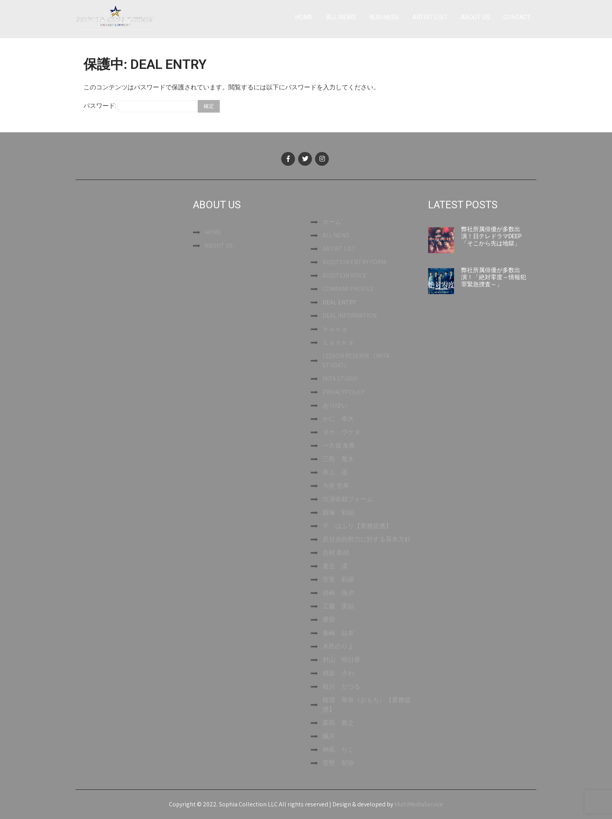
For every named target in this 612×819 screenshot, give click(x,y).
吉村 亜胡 (336, 552)
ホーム (332, 222)
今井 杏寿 (336, 486)
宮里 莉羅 (338, 579)
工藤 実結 (338, 606)
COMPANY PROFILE (348, 289)
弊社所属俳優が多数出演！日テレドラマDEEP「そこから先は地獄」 (491, 236)
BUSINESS (384, 17)
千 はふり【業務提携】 (357, 526)
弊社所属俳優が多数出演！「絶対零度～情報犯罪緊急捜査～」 (493, 277)
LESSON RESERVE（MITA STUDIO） (356, 360)
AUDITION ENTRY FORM (354, 262)
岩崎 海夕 (338, 593)
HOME (304, 17)
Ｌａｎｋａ (338, 342)
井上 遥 (335, 472)
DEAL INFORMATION (349, 315)
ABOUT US (475, 17)
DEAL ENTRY (339, 302)
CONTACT (516, 17)
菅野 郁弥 (338, 763)
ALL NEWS (341, 17)
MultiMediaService (418, 804)
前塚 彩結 (338, 512)
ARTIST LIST (429, 17)
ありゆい (335, 405)
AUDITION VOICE (345, 275)
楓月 (329, 736)
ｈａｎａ (335, 329)
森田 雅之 (338, 723)
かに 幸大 (338, 419)
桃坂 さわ (338, 673)
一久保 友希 (339, 445)
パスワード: (140, 106)
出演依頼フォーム (348, 499)
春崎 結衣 (338, 633)
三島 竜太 (338, 459)
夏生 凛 (335, 566)
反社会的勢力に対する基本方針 (367, 539)
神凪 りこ (338, 749)
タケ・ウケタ (341, 432)
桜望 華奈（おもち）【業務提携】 (367, 704)
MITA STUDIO (340, 378)
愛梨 (329, 619)
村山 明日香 (341, 660)
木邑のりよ (338, 646)
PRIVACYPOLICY (343, 392)
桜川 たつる (341, 686)
